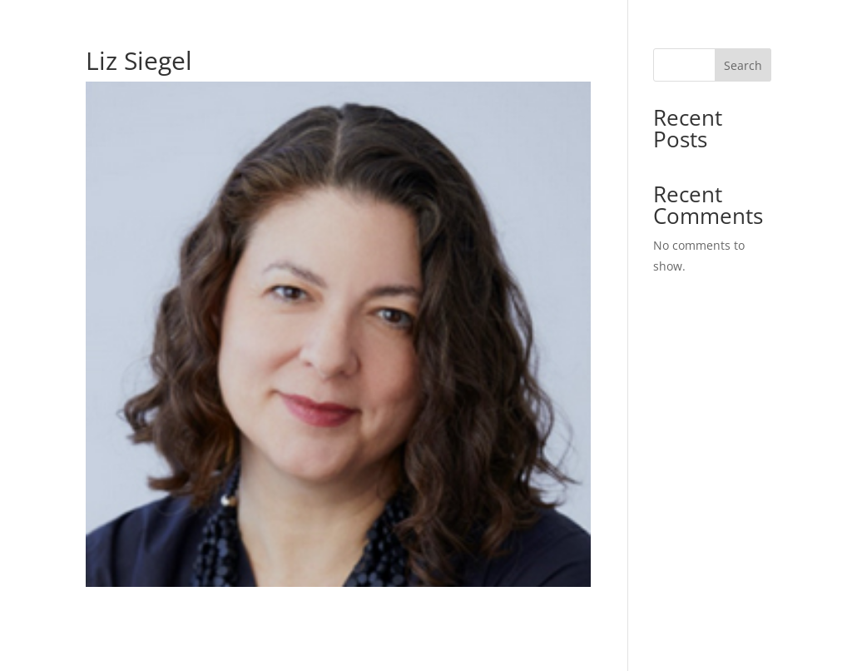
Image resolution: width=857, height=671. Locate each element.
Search (743, 65)
